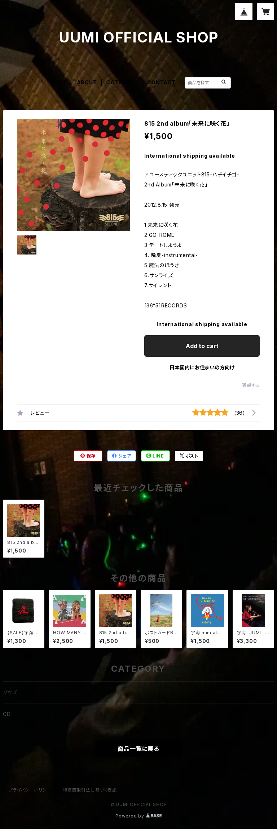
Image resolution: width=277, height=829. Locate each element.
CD (7, 714)
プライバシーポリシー (30, 790)
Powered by (138, 816)
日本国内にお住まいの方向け (202, 367)
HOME (58, 82)
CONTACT (161, 82)
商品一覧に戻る (138, 748)
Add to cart (202, 346)
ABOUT (87, 82)
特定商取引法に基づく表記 (90, 790)
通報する (251, 385)
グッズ (10, 692)
